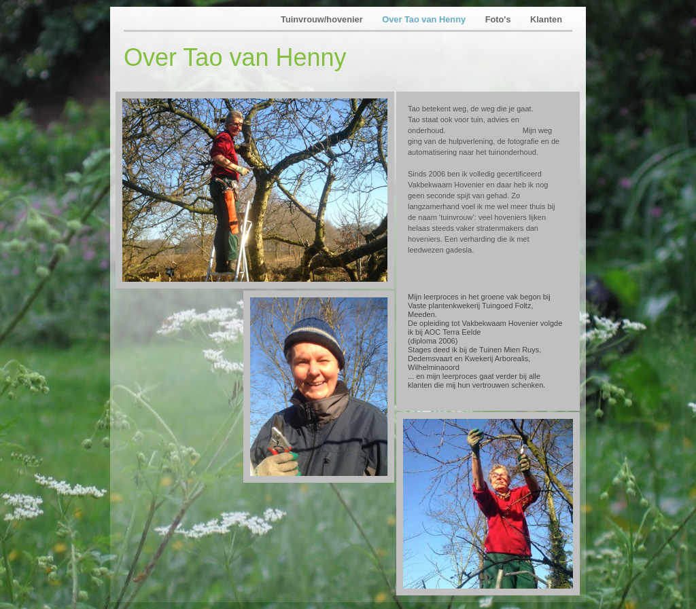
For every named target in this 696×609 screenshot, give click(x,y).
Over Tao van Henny (425, 19)
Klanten (546, 19)
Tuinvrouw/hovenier (323, 19)
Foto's (499, 19)
